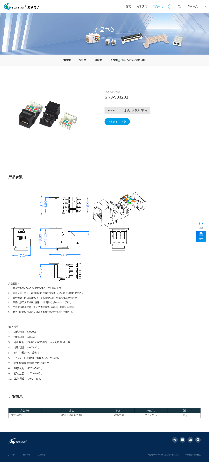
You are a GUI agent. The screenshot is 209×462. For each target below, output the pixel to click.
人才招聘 (11, 455)
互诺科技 (197, 455)
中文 (195, 6)
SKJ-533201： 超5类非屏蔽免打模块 (127, 110)
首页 (128, 6)
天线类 (114, 60)
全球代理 (26, 455)
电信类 (98, 60)
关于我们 (142, 6)
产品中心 (158, 6)
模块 (144, 60)
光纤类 (82, 60)
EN (189, 6)
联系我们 (41, 455)
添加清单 (117, 122)
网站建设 (188, 455)
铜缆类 (67, 60)
